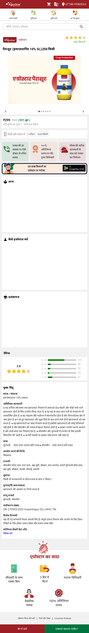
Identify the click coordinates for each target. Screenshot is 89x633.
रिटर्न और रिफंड (44, 618)
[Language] (56, 4)
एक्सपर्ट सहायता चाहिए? (66, 628)
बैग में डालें (22, 628)
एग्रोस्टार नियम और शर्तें (26, 618)
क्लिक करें (8, 533)
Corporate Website (62, 618)
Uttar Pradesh (73, 4)
